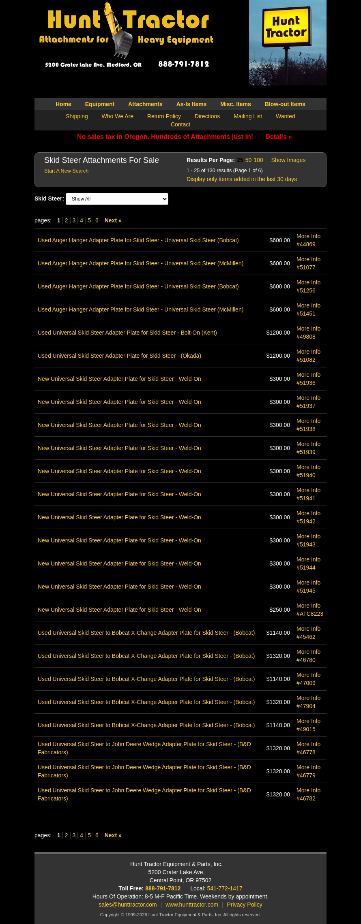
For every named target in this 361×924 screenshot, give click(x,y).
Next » (113, 220)
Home (63, 104)
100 (258, 160)
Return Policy (164, 116)
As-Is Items (191, 104)
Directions (207, 116)
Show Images (288, 160)
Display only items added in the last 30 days (242, 179)
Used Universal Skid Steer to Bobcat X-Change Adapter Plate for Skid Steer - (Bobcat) (146, 633)
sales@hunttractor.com (128, 904)
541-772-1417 (225, 888)
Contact (180, 124)
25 (240, 160)
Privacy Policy (244, 904)
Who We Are (117, 116)
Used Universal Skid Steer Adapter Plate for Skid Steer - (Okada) (119, 355)
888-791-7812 (162, 888)
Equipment (99, 104)
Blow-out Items (285, 104)
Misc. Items (235, 104)
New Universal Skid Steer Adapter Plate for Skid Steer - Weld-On (119, 379)
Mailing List (248, 116)
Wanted (285, 116)
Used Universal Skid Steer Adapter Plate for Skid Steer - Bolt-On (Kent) (127, 332)
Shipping (77, 116)
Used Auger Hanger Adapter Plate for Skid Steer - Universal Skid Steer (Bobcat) (138, 240)
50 (248, 160)
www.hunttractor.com (191, 904)
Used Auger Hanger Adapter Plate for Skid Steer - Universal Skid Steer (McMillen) (140, 263)
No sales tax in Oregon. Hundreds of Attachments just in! (184, 136)
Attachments (145, 104)
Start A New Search (66, 171)
